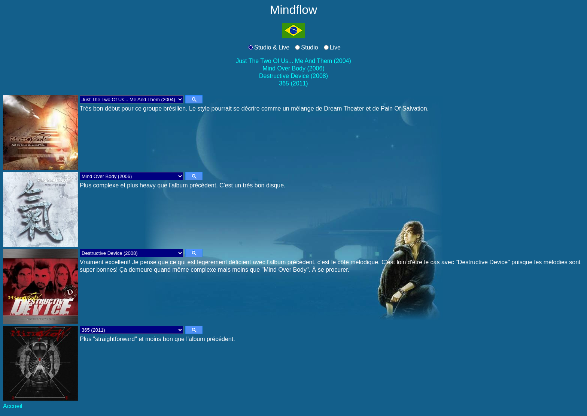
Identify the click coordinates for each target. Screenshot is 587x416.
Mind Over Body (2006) (293, 68)
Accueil (12, 406)
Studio (309, 47)
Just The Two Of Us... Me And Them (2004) (293, 61)
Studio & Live (271, 47)
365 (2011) (293, 83)
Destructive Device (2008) (293, 76)
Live (335, 47)
